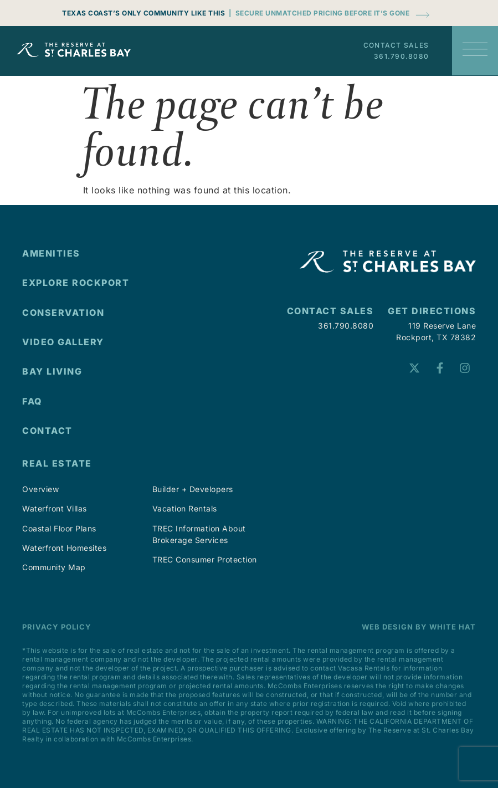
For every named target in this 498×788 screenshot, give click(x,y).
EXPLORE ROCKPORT (75, 282)
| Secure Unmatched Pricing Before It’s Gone (319, 13)
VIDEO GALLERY (63, 341)
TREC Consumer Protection (204, 559)
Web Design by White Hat (419, 626)
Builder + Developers (192, 489)
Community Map (54, 567)
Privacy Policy (56, 626)
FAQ (32, 401)
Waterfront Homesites (64, 547)
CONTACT (47, 430)
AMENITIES (51, 253)
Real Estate (57, 463)
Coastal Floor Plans (59, 528)
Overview (40, 489)
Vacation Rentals (184, 508)
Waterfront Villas (54, 508)
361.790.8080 (401, 56)
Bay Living (52, 371)
